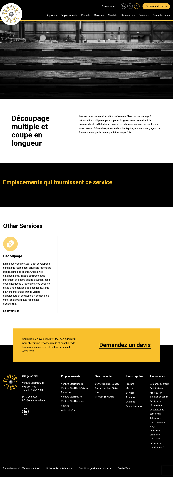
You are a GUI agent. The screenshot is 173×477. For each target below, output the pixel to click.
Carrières (144, 15)
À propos (52, 15)
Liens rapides (134, 376)
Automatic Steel (69, 410)
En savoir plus (11, 310)
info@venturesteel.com (34, 400)
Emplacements (69, 15)
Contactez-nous (161, 15)
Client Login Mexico (104, 396)
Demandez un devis (125, 345)
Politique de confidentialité (59, 468)
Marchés (112, 15)
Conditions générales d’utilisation (155, 434)
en (123, 6)
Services (99, 15)
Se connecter (108, 6)
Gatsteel (65, 406)
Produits (85, 15)
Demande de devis (156, 6)
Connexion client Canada (107, 384)
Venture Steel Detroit (71, 396)
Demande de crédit (159, 384)
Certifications (156, 388)
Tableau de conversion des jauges (157, 422)
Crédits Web (124, 468)
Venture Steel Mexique (72, 401)
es (130, 6)
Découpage (12, 256)
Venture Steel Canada (72, 384)
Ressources (128, 15)
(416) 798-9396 (30, 397)
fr (137, 6)
